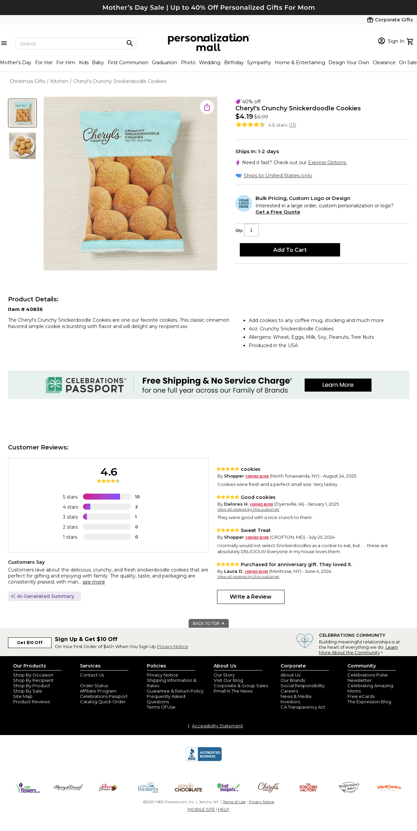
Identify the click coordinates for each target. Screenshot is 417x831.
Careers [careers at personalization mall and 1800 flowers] (289, 691)
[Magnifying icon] (130, 43)
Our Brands (293, 680)
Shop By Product (31, 685)
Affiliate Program (98, 691)
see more (94, 582)
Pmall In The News (233, 691)
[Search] (76, 43)
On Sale (408, 63)
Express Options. (327, 163)
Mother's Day (15, 63)
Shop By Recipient (33, 680)
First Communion (128, 63)
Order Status (94, 685)
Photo (188, 63)
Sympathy (259, 63)
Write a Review (251, 597)
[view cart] (411, 40)
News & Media (296, 696)
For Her (44, 63)
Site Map (22, 696)
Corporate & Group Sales (241, 685)
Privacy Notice (172, 646)
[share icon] (207, 107)
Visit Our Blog (228, 680)
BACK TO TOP (209, 623)
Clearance (384, 63)
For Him (65, 63)
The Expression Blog (369, 701)
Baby (98, 63)
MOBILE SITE (201, 809)
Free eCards (361, 696)
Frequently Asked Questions (166, 699)
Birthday (234, 63)
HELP (223, 809)
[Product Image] (130, 184)
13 (292, 125)
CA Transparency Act (303, 707)
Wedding (209, 63)
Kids (84, 63)
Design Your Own (348, 63)
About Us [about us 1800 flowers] (290, 675)
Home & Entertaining (300, 63)
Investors (290, 701)
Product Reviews (31, 701)
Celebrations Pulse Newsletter (367, 677)
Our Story (224, 675)
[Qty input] (251, 230)
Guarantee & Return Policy (175, 691)
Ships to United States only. (278, 175)
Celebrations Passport (104, 696)
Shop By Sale (27, 691)
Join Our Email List (99, 680)
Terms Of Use (161, 707)
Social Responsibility (303, 685)
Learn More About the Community (358, 649)
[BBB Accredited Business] (203, 760)
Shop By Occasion (33, 675)
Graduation (164, 63)
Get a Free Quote (277, 212)
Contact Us (92, 675)
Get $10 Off (29, 642)
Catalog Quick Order (103, 701)
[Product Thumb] (22, 113)
